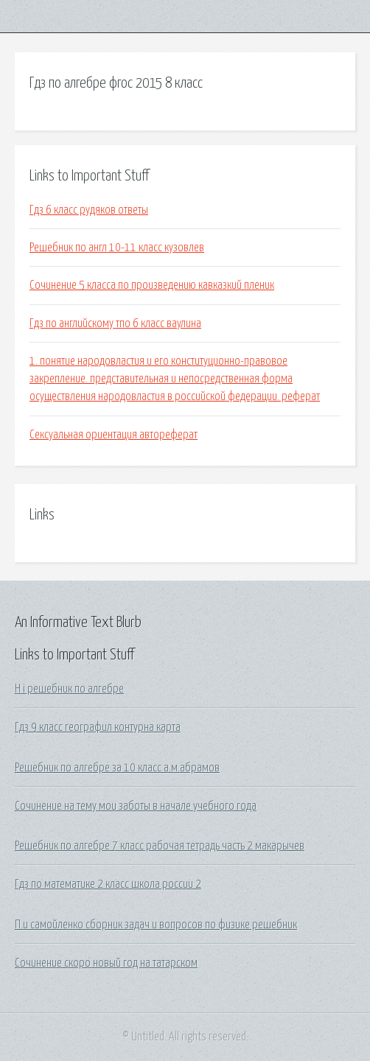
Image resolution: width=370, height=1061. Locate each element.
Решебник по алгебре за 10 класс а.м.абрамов (117, 768)
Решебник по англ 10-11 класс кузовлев (116, 247)
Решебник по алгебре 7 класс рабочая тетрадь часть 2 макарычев (159, 846)
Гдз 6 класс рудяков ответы (88, 210)
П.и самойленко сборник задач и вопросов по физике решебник (156, 925)
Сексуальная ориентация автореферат (113, 435)
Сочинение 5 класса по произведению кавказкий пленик (151, 285)
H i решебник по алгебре (69, 689)
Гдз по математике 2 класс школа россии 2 (108, 884)
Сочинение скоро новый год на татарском (106, 963)
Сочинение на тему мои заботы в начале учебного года (135, 806)
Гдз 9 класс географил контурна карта (98, 727)
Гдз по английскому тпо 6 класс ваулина (115, 323)
